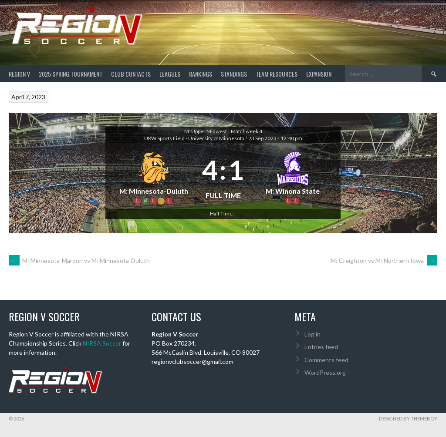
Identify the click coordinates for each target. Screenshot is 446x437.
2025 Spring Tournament (70, 73)
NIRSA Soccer (102, 343)
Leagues (169, 73)
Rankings (200, 73)
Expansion (318, 73)
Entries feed (321, 346)
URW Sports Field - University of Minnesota (194, 138)
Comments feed (326, 359)
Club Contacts (131, 73)
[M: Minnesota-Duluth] (153, 176)
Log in (312, 334)
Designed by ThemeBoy (408, 418)
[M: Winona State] (292, 176)
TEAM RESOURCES (276, 73)
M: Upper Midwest (205, 131)
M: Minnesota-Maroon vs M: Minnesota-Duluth (79, 260)
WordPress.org (325, 372)
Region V (19, 73)
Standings (234, 73)
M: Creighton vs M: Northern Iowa (384, 260)
